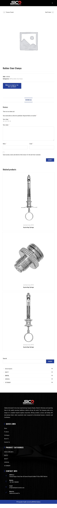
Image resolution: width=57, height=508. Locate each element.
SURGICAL (29, 379)
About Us (6, 439)
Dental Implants (29, 369)
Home (5, 428)
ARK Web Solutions (36, 502)
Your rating (6, 119)
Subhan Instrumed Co (14, 493)
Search (5, 358)
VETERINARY (29, 382)
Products (6, 432)
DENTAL (11, 79)
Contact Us (7, 442)
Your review (6, 125)
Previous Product (10, 12)
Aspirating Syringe (28, 227)
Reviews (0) (28, 100)
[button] (52, 3)
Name (4, 144)
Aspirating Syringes (26, 225)
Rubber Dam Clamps (18, 79)
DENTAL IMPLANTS (8, 452)
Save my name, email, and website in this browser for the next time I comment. (22, 155)
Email (31, 144)
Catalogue (6, 435)
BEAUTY (29, 372)
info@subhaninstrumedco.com (16, 488)
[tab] (28, 100)
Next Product (48, 12)
